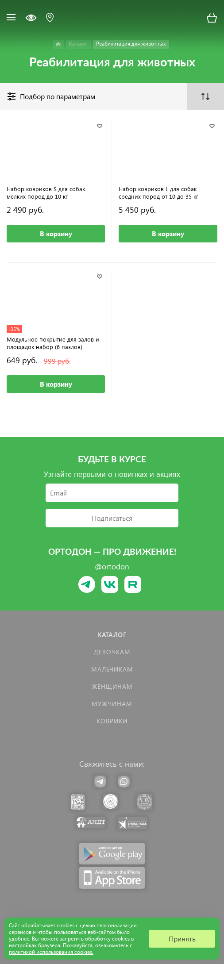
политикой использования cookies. (51, 952)
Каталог (112, 634)
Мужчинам (112, 703)
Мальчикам (112, 669)
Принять (182, 938)
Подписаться (112, 517)
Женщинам (112, 686)
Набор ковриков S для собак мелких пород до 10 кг (46, 192)
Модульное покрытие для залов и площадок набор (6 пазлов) (53, 342)
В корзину (56, 233)
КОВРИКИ (112, 721)
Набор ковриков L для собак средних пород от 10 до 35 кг (158, 192)
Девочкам (112, 652)
